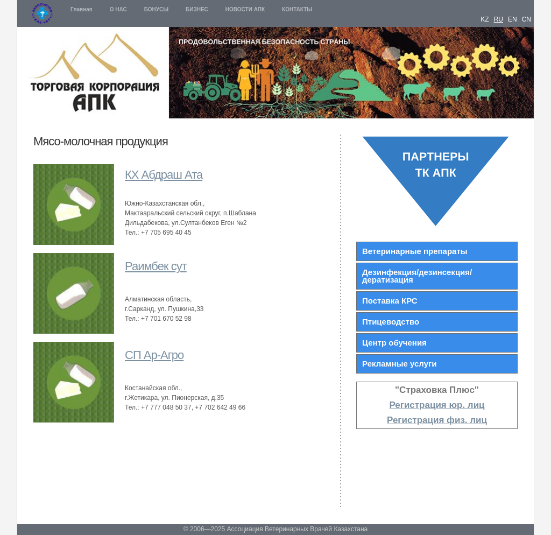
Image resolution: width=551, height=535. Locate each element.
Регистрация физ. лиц (437, 420)
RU (498, 19)
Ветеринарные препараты (415, 251)
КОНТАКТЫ (297, 9)
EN (512, 19)
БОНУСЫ (156, 9)
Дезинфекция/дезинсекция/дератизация (417, 276)
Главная (81, 9)
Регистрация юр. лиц (436, 405)
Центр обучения (394, 342)
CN (526, 19)
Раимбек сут (156, 266)
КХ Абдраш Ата (163, 174)
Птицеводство (390, 321)
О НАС (118, 9)
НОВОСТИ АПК (245, 9)
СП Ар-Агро (154, 355)
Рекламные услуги (399, 363)
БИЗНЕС (197, 9)
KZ (485, 19)
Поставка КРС (390, 300)
